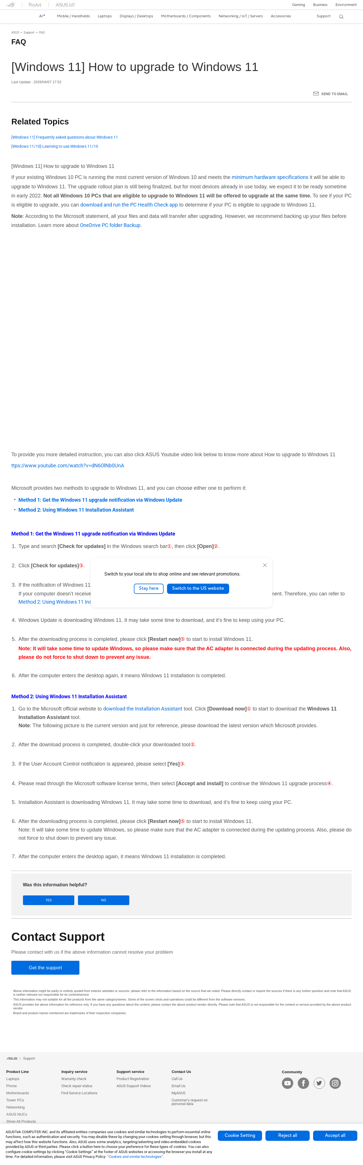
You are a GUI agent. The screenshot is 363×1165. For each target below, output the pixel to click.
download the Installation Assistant (142, 709)
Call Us (177, 1079)
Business (320, 5)
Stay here (149, 588)
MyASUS (178, 1093)
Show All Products (21, 1121)
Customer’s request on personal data (190, 1102)
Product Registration (133, 1079)
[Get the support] (45, 968)
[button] (298, 5)
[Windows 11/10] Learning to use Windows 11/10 (54, 146)
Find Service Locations (79, 1093)
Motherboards (17, 1093)
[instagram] (335, 1083)
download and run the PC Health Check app (129, 205)
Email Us (178, 1086)
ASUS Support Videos (134, 1086)
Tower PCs (15, 1100)
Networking (15, 1107)
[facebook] (303, 1083)
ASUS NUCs (16, 1114)
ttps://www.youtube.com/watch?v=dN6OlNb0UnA (67, 465)
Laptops (12, 1079)
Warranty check (73, 1079)
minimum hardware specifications (270, 177)
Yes (40, 900)
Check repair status (76, 1086)
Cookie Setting (240, 1135)
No (79, 900)
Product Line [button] (17, 1072)
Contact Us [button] (181, 1072)
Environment (346, 5)
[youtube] (287, 1083)
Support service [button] (130, 1072)
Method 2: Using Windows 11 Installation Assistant (75, 602)
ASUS (15, 32)
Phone (11, 1086)
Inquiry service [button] (74, 1072)
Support (29, 32)
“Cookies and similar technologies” (135, 1156)
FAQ (42, 32)
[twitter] (319, 1083)
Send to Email (334, 94)
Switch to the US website (198, 588)
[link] (16, 16)
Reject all (287, 1135)
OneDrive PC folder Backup (110, 225)
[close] (265, 565)
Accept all (335, 1135)
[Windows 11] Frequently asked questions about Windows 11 (64, 137)
